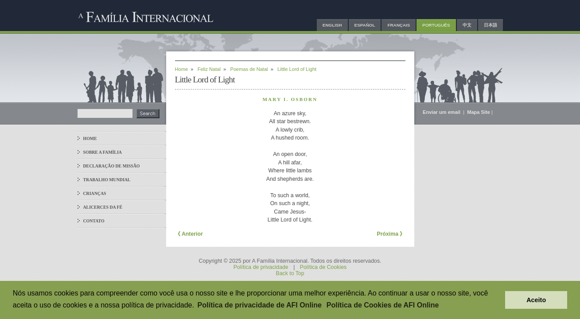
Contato (94, 220)
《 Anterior (189, 234)
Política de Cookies (323, 267)
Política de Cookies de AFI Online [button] (383, 305)
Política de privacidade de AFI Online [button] (260, 305)
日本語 (490, 25)
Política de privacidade (261, 267)
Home (90, 138)
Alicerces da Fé (103, 207)
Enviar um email (442, 112)
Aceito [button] (536, 299)
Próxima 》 (391, 234)
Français (398, 25)
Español (364, 25)
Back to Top (290, 273)
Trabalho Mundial (107, 179)
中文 (467, 25)
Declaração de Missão (111, 165)
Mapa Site (478, 112)
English (332, 25)
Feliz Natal (209, 69)
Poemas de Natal (249, 69)
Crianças (94, 193)
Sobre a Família (102, 152)
